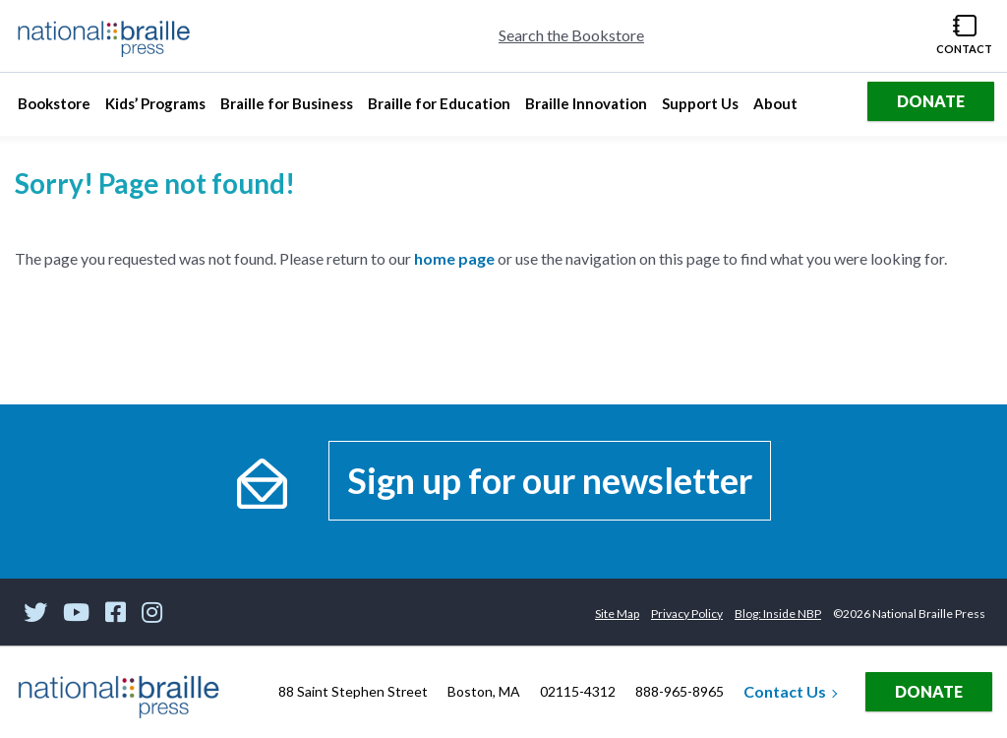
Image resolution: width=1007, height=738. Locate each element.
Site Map (617, 613)
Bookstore (56, 108)
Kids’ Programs (155, 108)
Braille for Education (438, 108)
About (777, 108)
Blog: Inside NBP (778, 613)
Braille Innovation (585, 108)
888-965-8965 (679, 691)
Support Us (700, 108)
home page (454, 258)
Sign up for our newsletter (549, 480)
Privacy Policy (687, 613)
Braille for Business (286, 108)
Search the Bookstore (571, 35)
